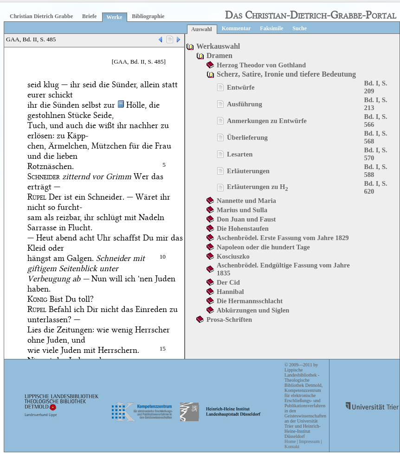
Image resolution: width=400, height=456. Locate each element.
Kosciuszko (233, 256)
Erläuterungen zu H (257, 186)
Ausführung (244, 104)
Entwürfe (240, 87)
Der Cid (228, 282)
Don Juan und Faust (246, 219)
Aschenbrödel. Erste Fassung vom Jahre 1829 (283, 237)
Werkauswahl (218, 46)
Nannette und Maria (246, 200)
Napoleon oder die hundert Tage (263, 247)
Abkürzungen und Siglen (253, 310)
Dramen (219, 55)
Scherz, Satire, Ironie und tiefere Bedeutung (286, 74)
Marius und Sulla (242, 210)
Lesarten (239, 154)
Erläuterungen (248, 171)
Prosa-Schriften (229, 319)
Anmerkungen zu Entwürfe (267, 120)
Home (290, 441)
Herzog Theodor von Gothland (261, 65)
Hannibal (230, 291)
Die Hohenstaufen (243, 228)
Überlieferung (247, 137)
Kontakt (291, 446)
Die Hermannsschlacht (250, 301)
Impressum (309, 441)
